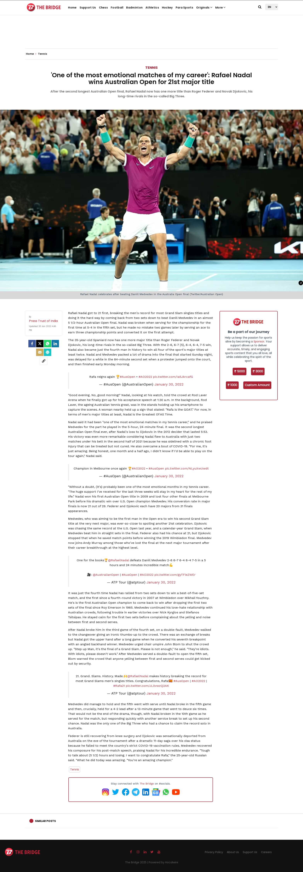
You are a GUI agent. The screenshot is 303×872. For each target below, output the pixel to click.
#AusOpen (127, 377)
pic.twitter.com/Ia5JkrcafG (173, 377)
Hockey (167, 7)
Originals (204, 7)
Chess (103, 7)
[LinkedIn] (55, 343)
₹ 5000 (239, 371)
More (220, 7)
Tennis (151, 67)
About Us (233, 852)
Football (117, 7)
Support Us (88, 7)
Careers (266, 852)
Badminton (134, 7)
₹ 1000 (232, 385)
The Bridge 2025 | (137, 862)
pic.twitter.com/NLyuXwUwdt (187, 468)
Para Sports (184, 7)
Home (72, 7)
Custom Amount (257, 385)
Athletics (152, 7)
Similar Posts (45, 821)
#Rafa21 (119, 686)
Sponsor (259, 341)
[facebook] (32, 343)
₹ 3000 (258, 371)
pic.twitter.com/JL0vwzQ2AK (147, 686)
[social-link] (44, 361)
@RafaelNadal (118, 560)
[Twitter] (40, 343)
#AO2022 (145, 377)
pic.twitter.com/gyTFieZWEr (175, 575)
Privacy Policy (214, 852)
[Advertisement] (151, 36)
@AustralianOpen (106, 575)
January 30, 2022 (169, 384)
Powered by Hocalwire (163, 862)
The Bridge (147, 783)
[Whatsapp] (47, 343)
